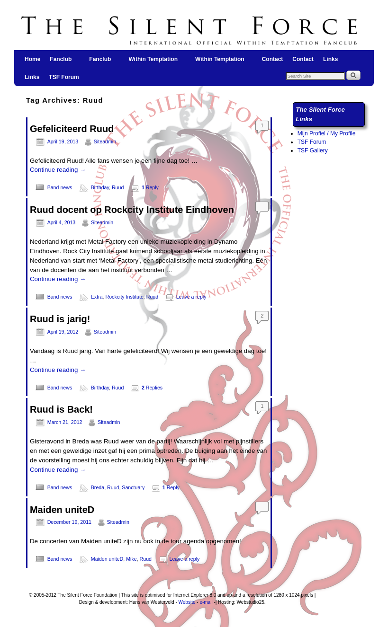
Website (187, 602)
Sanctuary (133, 487)
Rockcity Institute (125, 297)
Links (330, 59)
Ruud (118, 187)
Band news (59, 187)
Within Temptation (153, 62)
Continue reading (58, 169)
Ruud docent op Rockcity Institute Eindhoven (132, 209)
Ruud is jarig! (60, 319)
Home (32, 59)
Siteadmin (105, 141)
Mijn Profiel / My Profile (327, 133)
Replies (152, 387)
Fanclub (61, 62)
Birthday (100, 187)
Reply (150, 187)
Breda (97, 487)
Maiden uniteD (62, 509)
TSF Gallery (313, 150)
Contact (272, 59)
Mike (131, 559)
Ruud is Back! (61, 409)
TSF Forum (64, 77)
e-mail (205, 602)
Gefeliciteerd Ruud (72, 129)
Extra (97, 297)
